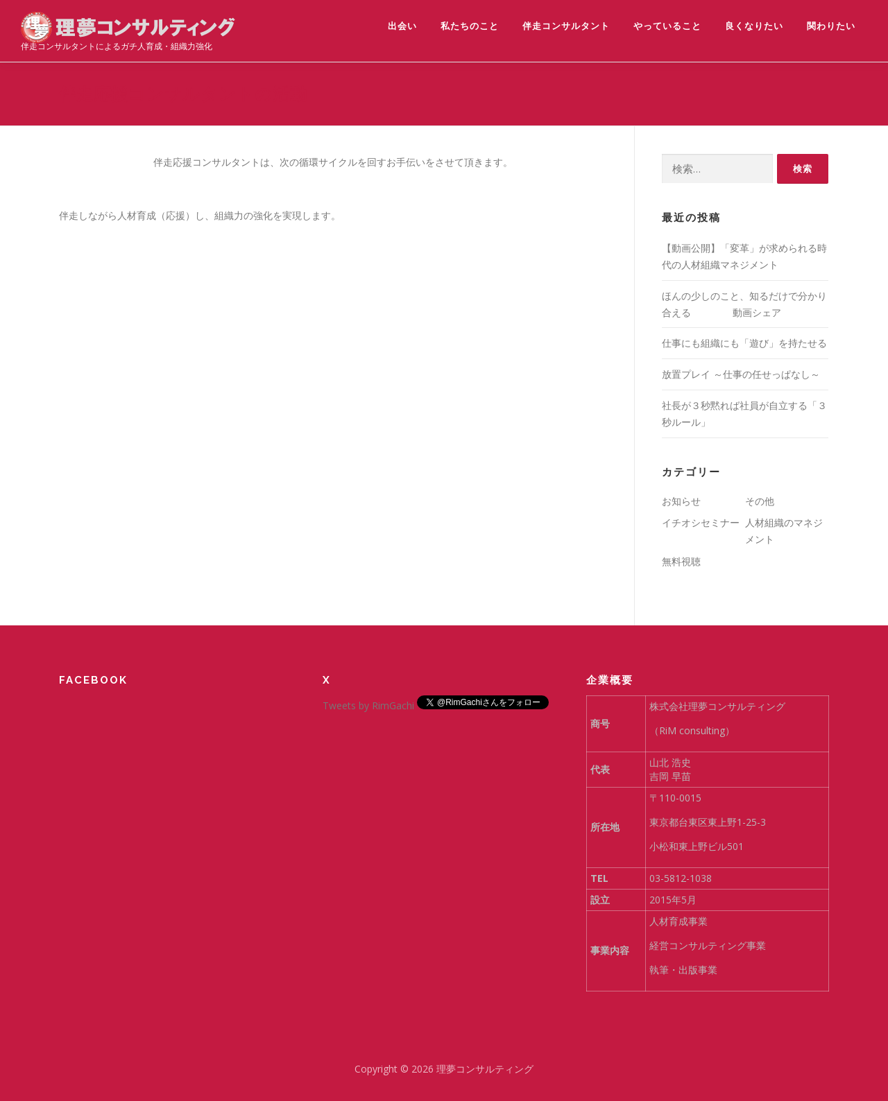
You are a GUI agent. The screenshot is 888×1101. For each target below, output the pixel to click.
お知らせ (681, 501)
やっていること (667, 26)
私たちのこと (470, 26)
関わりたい (831, 26)
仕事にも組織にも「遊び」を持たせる (744, 342)
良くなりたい (754, 26)
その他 (759, 501)
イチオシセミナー (701, 522)
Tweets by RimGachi (368, 705)
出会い (402, 26)
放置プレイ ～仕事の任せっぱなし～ (741, 374)
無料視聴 (681, 561)
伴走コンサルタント (566, 26)
